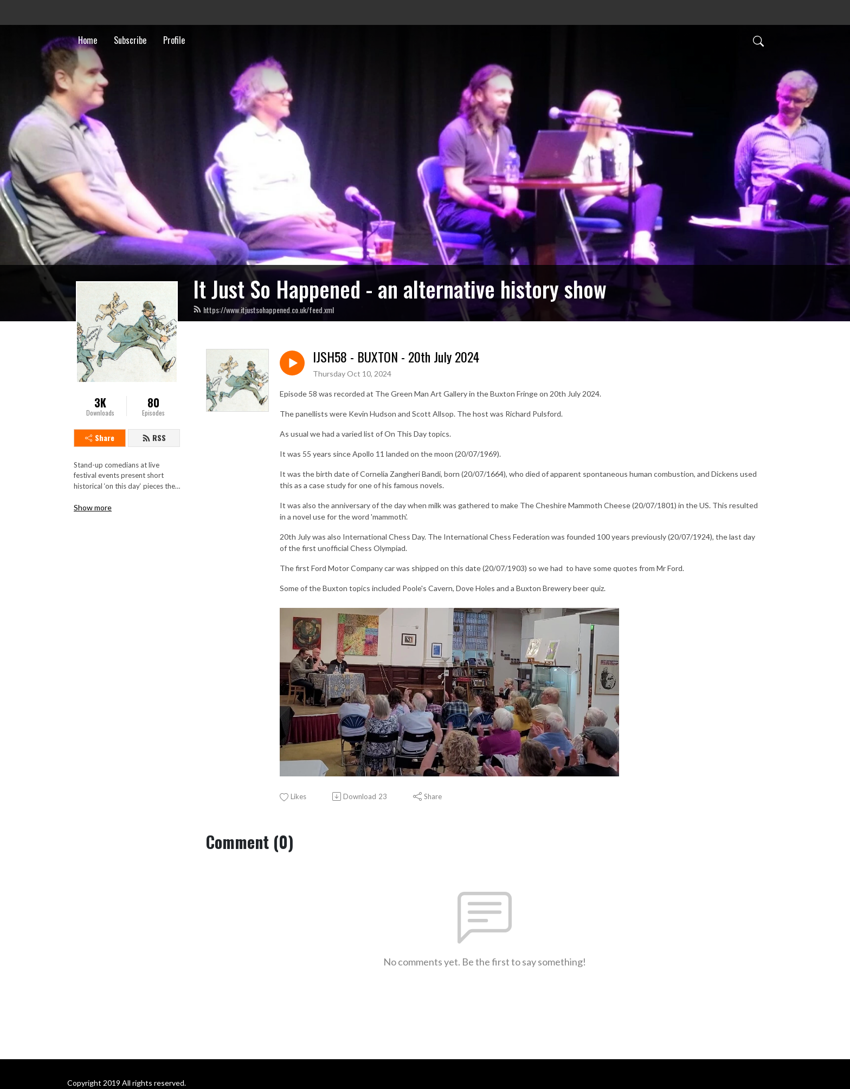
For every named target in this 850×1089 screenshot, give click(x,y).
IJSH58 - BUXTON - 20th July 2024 (396, 357)
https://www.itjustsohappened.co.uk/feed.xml (263, 309)
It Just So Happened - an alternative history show (400, 289)
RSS (154, 437)
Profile (174, 40)
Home (87, 40)
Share (99, 437)
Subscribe (130, 40)
